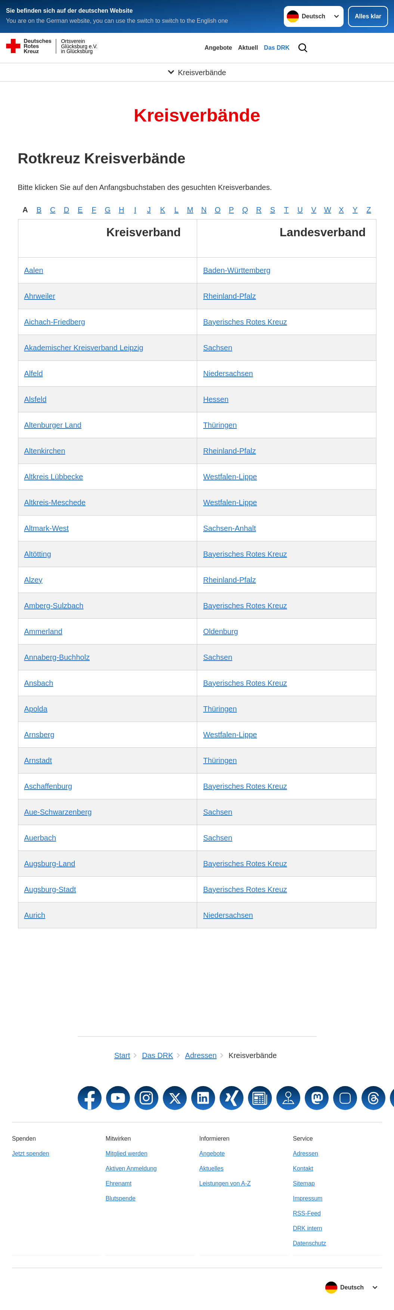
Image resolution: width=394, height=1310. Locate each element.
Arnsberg (39, 735)
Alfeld (33, 373)
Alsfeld (35, 399)
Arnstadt (38, 760)
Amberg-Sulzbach (54, 606)
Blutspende (121, 1198)
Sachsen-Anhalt (229, 528)
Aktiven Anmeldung (131, 1168)
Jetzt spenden (30, 1153)
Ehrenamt (118, 1183)
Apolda (35, 709)
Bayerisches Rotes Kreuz (245, 322)
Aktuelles (211, 1168)
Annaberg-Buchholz (57, 657)
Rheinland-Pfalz (229, 296)
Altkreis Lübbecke (53, 477)
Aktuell (248, 47)
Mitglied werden (127, 1153)
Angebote (218, 47)
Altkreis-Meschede (55, 502)
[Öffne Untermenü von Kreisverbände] (197, 72)
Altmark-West (46, 528)
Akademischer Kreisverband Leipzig (83, 348)
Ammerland (43, 631)
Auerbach (40, 838)
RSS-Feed (307, 1213)
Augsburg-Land (49, 864)
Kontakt (303, 1168)
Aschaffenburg (48, 786)
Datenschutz (309, 1243)
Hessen (216, 399)
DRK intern (307, 1228)
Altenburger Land (52, 425)
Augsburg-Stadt (50, 889)
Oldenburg (220, 631)
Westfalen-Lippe (230, 477)
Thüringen (220, 425)
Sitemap (304, 1183)
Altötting (37, 554)
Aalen (33, 270)
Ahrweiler (39, 296)
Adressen (305, 1153)
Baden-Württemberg (236, 270)
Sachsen (217, 348)
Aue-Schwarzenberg (58, 812)
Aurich (35, 915)
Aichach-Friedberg (54, 322)
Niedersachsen (228, 373)
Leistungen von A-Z (225, 1183)
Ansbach (38, 683)
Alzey (33, 580)
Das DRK (276, 47)
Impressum (307, 1198)
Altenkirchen (44, 451)
